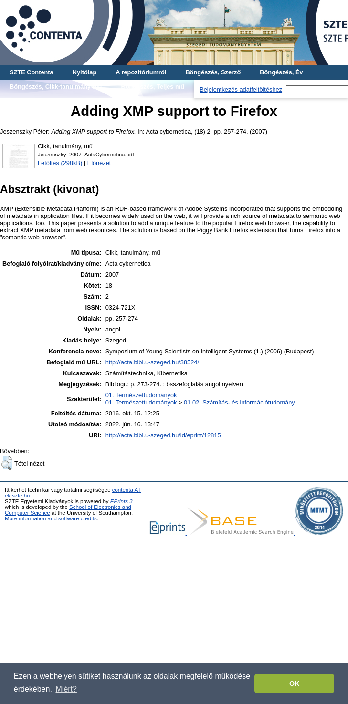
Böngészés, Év (281, 72)
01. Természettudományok (141, 395)
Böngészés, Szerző (213, 72)
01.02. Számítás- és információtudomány (239, 402)
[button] (6, 463)
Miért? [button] (66, 689)
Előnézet (99, 162)
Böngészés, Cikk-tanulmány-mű (56, 86)
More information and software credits (51, 518)
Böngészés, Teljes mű (152, 86)
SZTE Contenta (31, 72)
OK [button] (294, 683)
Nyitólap (84, 72)
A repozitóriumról (141, 72)
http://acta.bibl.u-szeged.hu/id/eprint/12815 (163, 435)
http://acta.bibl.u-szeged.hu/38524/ (152, 362)
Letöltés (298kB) (60, 162)
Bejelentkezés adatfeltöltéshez (241, 89)
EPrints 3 (121, 501)
